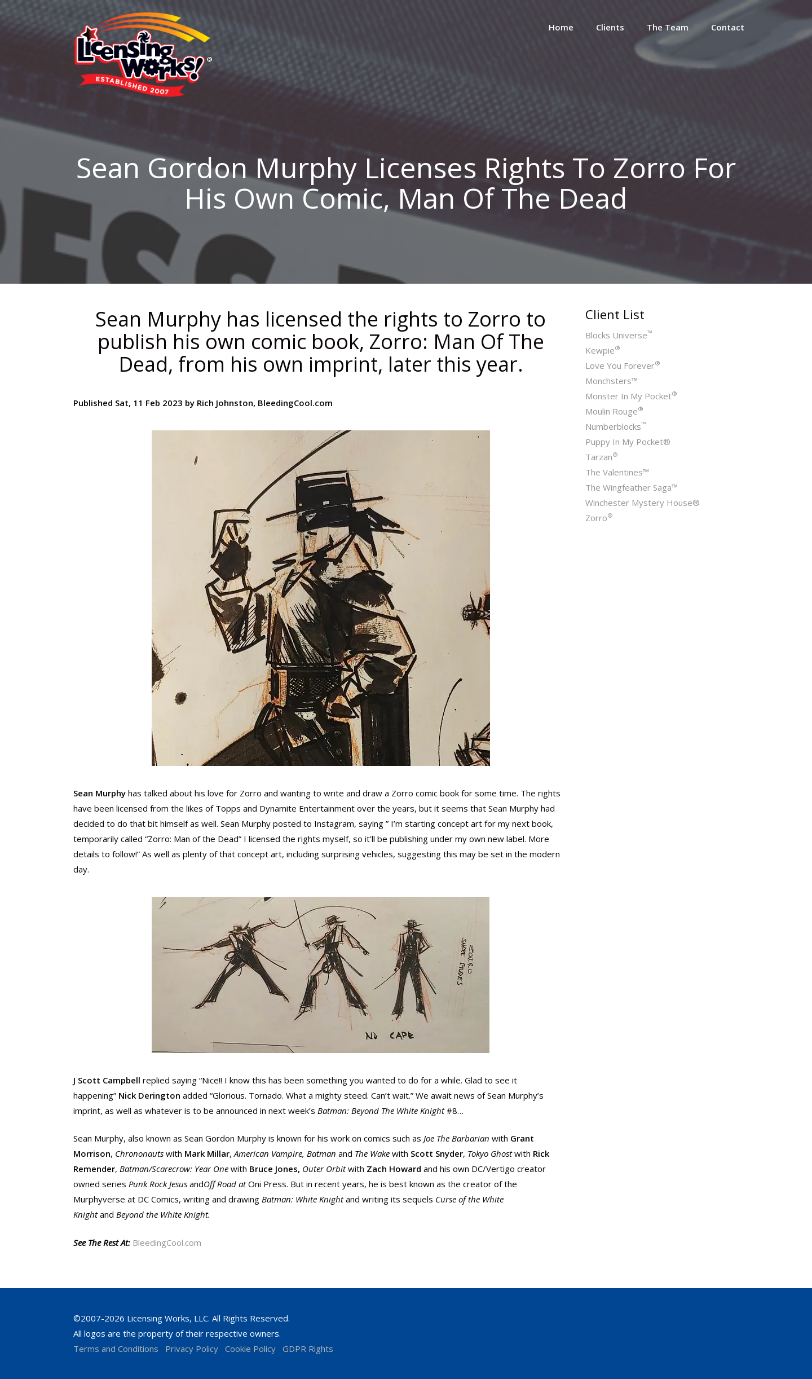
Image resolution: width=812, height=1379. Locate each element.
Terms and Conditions (115, 1348)
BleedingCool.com (167, 1242)
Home (561, 27)
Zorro (599, 517)
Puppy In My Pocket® (627, 441)
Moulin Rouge (614, 411)
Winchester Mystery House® (642, 502)
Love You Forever (622, 365)
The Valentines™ (617, 472)
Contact (727, 27)
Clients (610, 27)
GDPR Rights (308, 1348)
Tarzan (601, 456)
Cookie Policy (250, 1348)
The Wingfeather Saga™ (631, 487)
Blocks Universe (618, 335)
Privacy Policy (191, 1348)
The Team (668, 27)
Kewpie (602, 350)
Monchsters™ (611, 380)
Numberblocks (615, 426)
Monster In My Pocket (631, 396)
